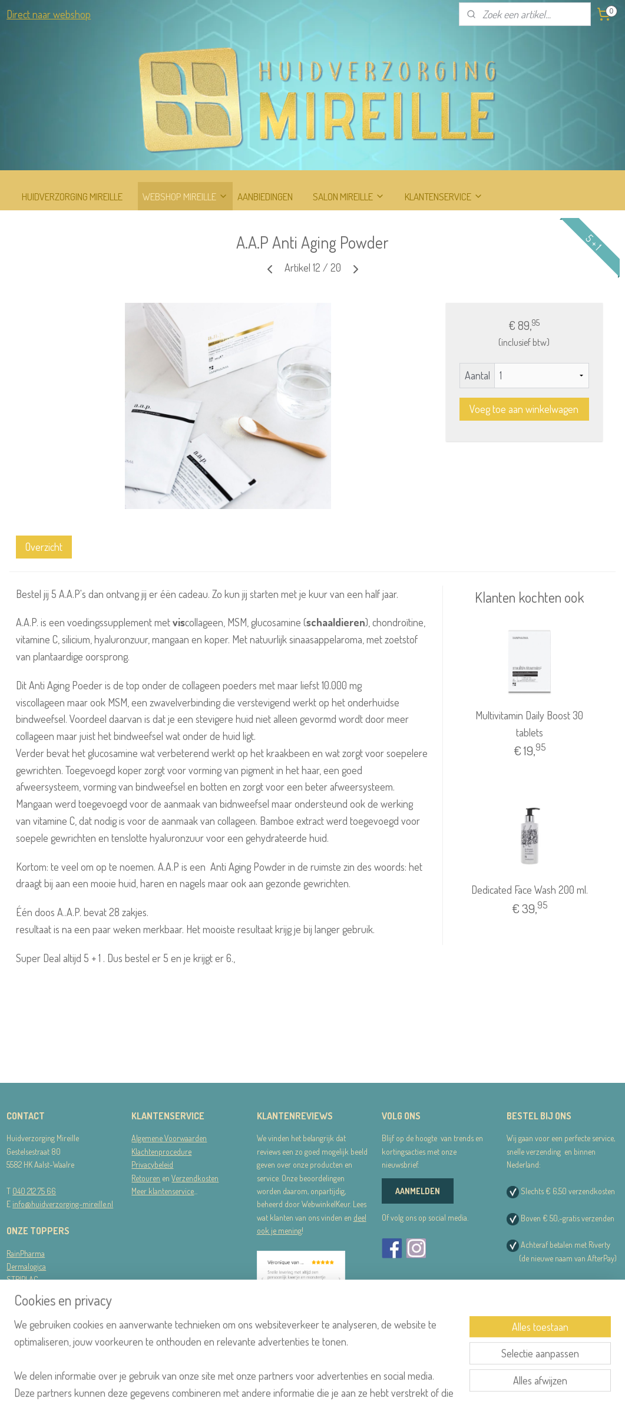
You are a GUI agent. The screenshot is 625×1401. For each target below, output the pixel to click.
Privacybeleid (152, 1164)
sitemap (293, 1379)
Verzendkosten (195, 1178)
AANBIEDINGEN (265, 196)
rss (311, 1379)
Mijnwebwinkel (424, 1379)
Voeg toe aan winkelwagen (523, 409)
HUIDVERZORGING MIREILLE (72, 196)
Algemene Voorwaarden (169, 1138)
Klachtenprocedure (161, 1151)
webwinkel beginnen (345, 1379)
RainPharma (25, 1253)
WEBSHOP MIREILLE (185, 196)
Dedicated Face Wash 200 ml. (529, 890)
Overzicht (43, 546)
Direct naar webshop (48, 14)
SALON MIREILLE (349, 196)
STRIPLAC (22, 1279)
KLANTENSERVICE (444, 196)
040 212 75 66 (34, 1191)
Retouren (145, 1178)
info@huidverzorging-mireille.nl (62, 1204)
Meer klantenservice (162, 1191)
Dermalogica (26, 1266)
